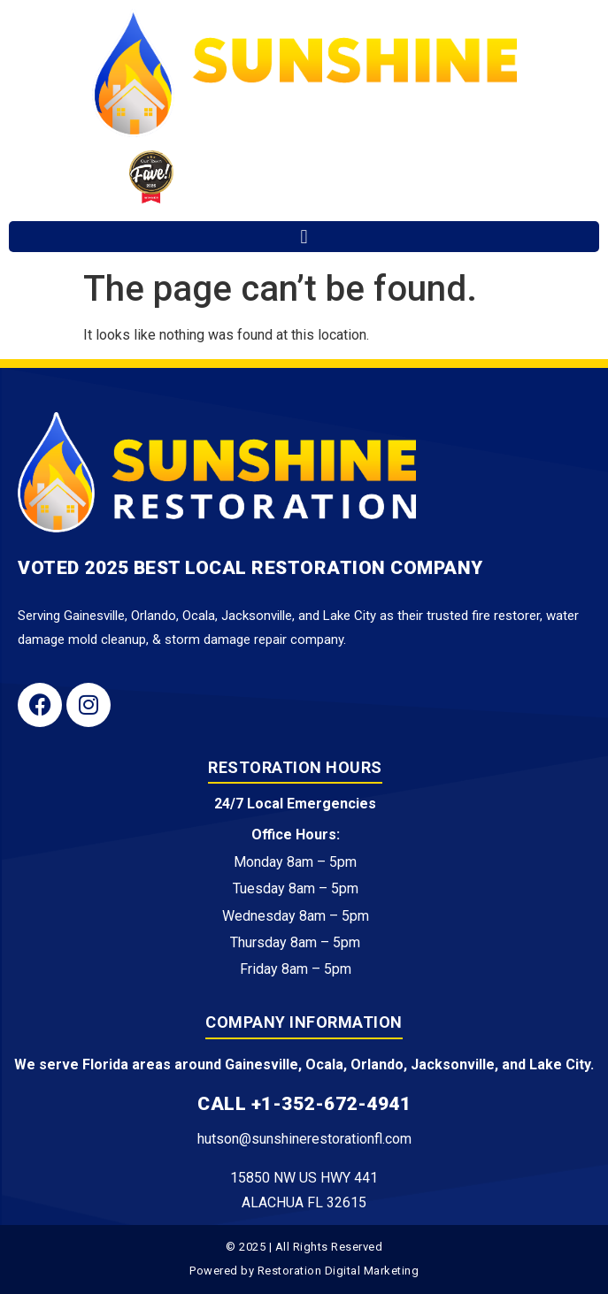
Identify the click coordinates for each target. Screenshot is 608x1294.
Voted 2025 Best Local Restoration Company (250, 567)
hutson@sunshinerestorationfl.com (304, 1138)
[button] (304, 236)
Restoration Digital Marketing (338, 1270)
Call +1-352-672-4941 (304, 1103)
